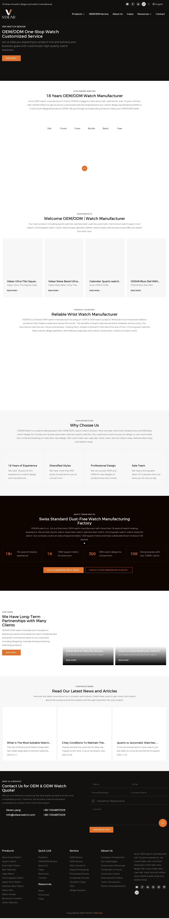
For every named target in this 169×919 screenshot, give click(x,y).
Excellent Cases (78, 882)
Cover (77, 128)
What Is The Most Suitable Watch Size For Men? (28, 743)
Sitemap (98, 913)
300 (92, 555)
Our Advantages (109, 862)
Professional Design (103, 466)
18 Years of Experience (22, 466)
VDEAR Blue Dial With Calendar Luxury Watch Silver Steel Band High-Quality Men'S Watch (145, 281)
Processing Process (79, 874)
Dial (49, 128)
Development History (112, 878)
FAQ (72, 887)
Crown (63, 128)
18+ (9, 555)
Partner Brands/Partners (113, 887)
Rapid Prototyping (79, 870)
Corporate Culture (110, 874)
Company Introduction (113, 858)
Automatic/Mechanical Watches (29, 394)
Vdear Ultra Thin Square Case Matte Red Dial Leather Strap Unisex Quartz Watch (22, 281)
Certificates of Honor (111, 870)
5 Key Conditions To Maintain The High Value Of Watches (83, 743)
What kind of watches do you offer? (84, 652)
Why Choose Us (77, 866)
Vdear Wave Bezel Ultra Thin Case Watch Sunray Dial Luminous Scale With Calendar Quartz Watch (63, 281)
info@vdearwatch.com (20, 816)
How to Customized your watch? (139, 651)
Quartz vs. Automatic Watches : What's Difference (136, 743)
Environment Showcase (113, 866)
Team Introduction (110, 882)
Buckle (91, 128)
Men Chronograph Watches (139, 394)
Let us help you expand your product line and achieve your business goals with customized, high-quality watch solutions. (39, 46)
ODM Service (76, 862)
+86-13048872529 (54, 811)
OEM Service (76, 858)
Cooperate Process (79, 878)
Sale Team (138, 466)
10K (134, 555)
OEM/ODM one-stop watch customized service (30, 34)
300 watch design (14, 26)
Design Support (78, 891)
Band (105, 128)
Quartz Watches (84, 394)
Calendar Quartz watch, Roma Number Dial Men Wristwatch (104, 281)
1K (49, 555)
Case (119, 128)
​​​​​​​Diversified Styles (60, 466)
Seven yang (13, 811)
